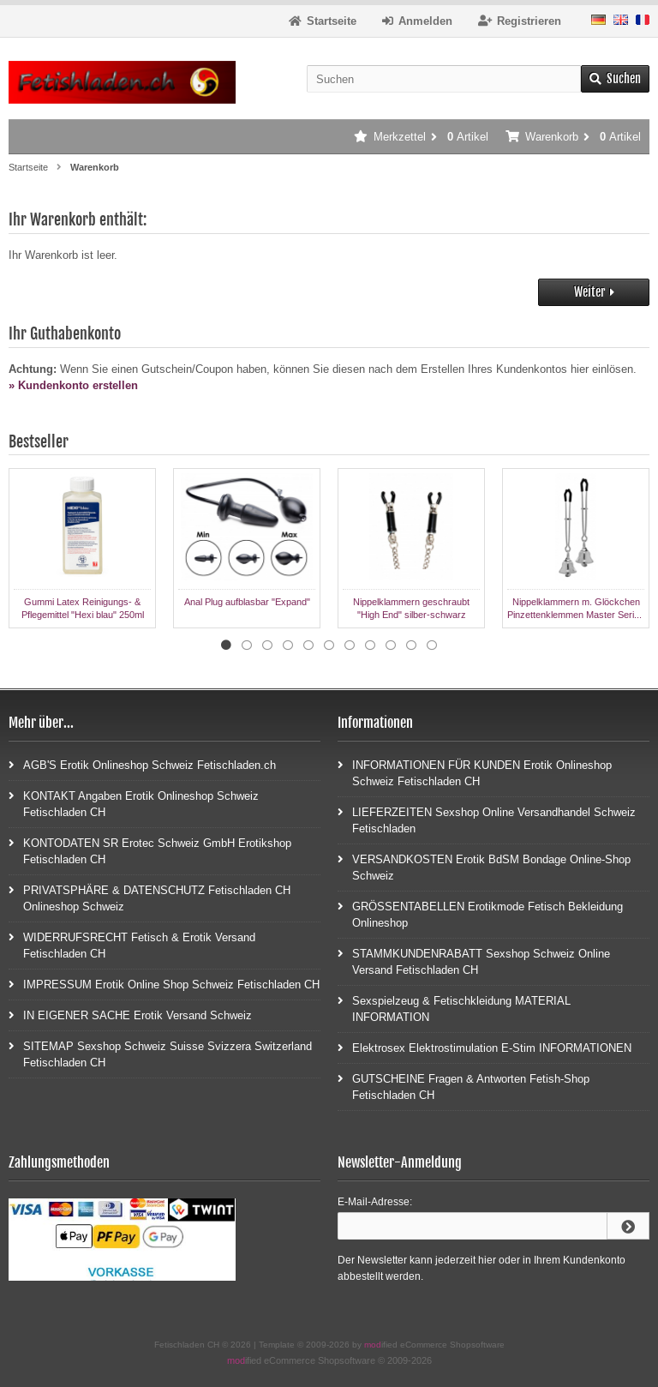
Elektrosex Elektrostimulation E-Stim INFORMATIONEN (484, 1047)
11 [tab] (431, 645)
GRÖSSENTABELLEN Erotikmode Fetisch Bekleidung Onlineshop (480, 913)
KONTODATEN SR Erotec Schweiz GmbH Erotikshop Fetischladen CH (150, 850)
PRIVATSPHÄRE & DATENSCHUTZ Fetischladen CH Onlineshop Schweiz (149, 897)
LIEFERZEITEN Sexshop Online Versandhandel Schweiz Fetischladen (487, 819)
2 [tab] (246, 645)
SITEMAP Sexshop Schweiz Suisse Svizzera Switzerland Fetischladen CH (160, 1053)
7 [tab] (349, 645)
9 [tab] (390, 645)
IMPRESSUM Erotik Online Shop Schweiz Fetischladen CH (164, 983)
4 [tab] (287, 645)
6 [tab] (329, 645)
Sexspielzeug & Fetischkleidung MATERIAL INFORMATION (454, 1008)
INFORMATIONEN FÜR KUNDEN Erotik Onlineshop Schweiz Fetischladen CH (475, 772)
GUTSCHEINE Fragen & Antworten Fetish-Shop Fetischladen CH (463, 1086)
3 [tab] (267, 645)
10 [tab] (411, 645)
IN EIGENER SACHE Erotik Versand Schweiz (130, 1014)
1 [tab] (226, 645)
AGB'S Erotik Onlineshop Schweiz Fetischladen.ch (142, 764)
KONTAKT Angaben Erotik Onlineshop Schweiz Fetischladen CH (134, 803)
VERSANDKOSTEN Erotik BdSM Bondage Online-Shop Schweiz (484, 866)
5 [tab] (308, 645)
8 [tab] (370, 645)
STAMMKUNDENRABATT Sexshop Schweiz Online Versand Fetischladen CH (474, 961)
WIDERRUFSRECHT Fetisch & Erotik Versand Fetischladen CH (132, 944)
